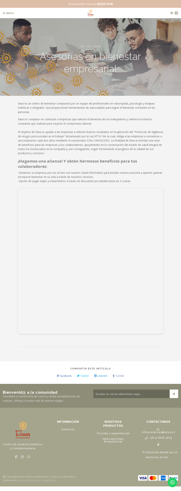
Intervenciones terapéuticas (113, 440)
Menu (8, 13)
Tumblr (118, 376)
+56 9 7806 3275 (158, 437)
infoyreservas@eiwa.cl (158, 431)
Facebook (64, 376)
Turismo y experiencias (113, 433)
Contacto (68, 429)
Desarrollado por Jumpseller (36, 480)
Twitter (83, 376)
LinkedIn (101, 376)
